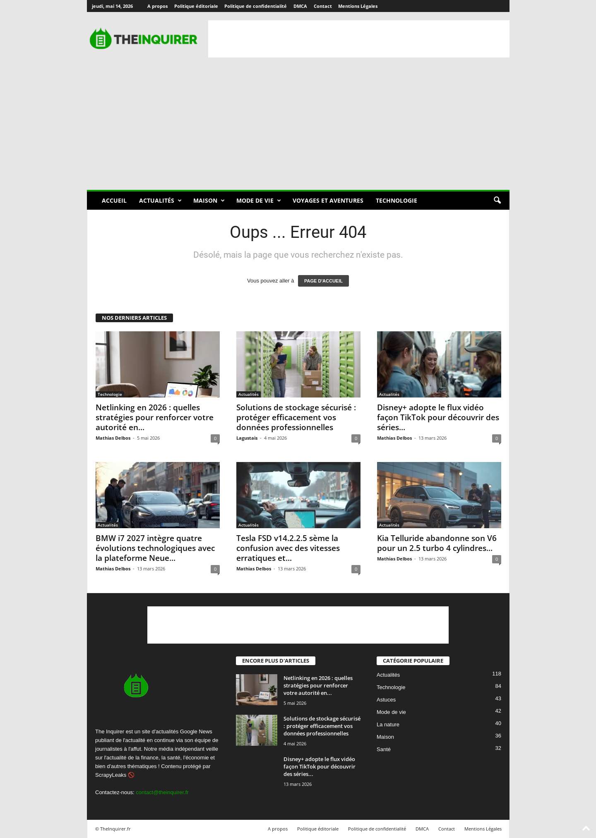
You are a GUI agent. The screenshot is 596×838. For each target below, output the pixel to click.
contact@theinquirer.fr (162, 792)
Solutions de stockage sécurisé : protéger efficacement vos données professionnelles (296, 417)
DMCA (300, 6)
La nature (388, 725)
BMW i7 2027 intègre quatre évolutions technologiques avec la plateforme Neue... (155, 548)
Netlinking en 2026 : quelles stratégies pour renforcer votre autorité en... (155, 417)
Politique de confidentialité (255, 6)
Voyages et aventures (328, 200)
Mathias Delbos (113, 438)
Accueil (114, 200)
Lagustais (246, 438)
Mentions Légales (357, 6)
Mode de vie (258, 201)
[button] (497, 201)
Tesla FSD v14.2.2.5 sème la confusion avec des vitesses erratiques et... (288, 548)
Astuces (386, 700)
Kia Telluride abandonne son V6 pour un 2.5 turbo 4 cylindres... (437, 543)
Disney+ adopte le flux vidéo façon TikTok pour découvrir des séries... (438, 417)
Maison (209, 201)
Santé (384, 750)
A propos (157, 6)
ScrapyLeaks (110, 775)
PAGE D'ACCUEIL (323, 280)
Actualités (160, 201)
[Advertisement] (358, 38)
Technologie (396, 200)
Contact (323, 6)
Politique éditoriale (196, 6)
